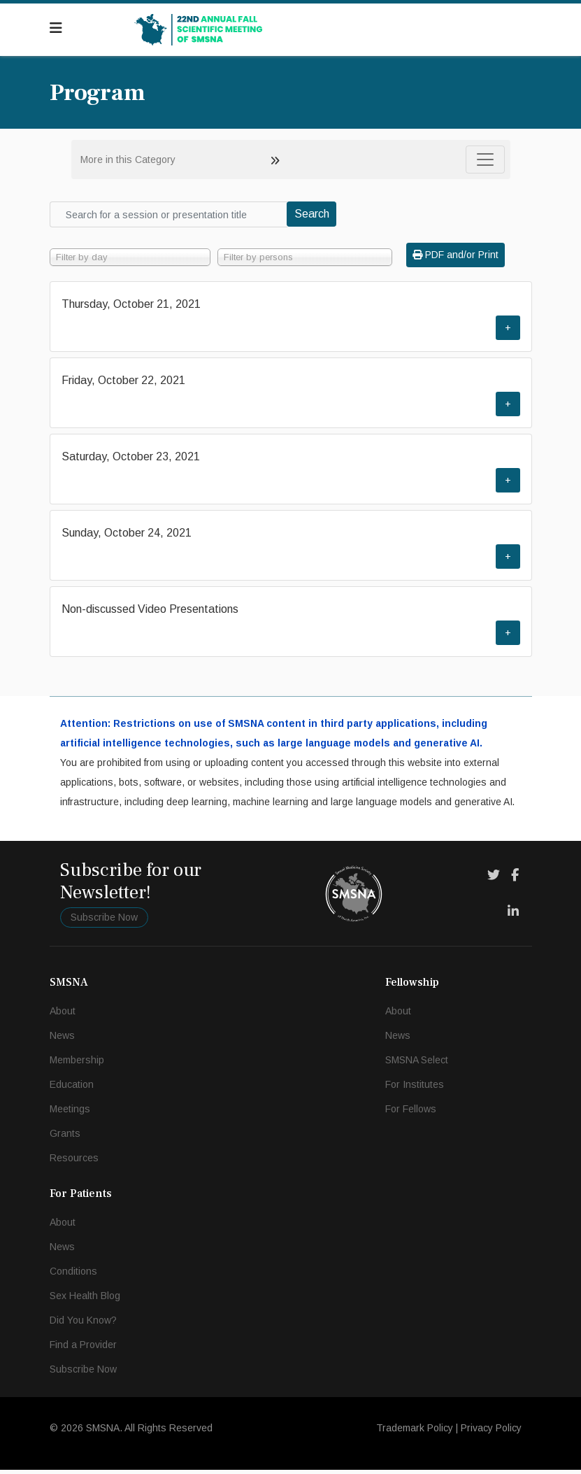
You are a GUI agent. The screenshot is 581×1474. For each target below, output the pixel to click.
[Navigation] (56, 28)
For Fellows (410, 1113)
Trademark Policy (414, 1432)
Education (72, 1088)
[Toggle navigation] (485, 159)
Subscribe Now (104, 921)
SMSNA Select (416, 1064)
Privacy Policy (491, 1432)
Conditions (73, 1275)
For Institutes (414, 1088)
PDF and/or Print (455, 254)
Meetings (70, 1113)
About (63, 1015)
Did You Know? (83, 1324)
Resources (74, 1162)
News (62, 1039)
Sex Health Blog (85, 1299)
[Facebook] (515, 879)
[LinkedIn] (513, 915)
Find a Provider (83, 1348)
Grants (65, 1137)
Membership (77, 1064)
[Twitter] (493, 879)
